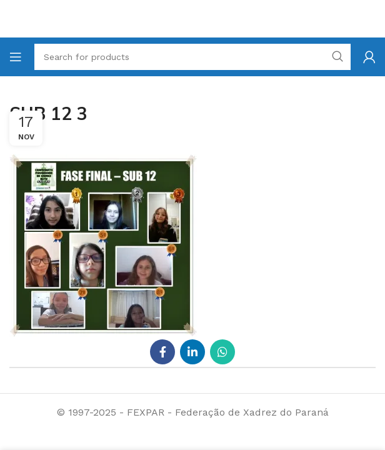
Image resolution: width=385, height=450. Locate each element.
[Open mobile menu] (15, 56)
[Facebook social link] (162, 351)
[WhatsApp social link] (222, 351)
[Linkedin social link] (192, 351)
